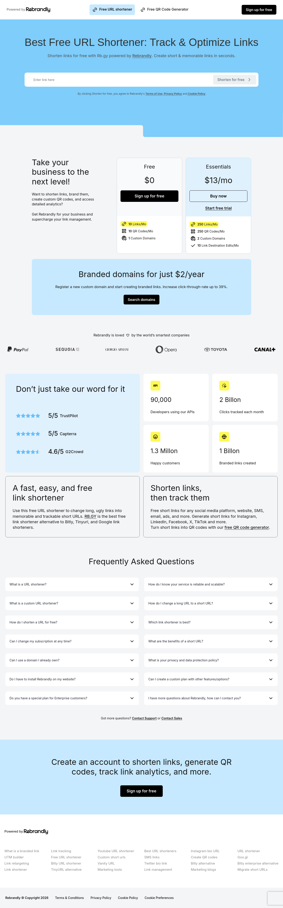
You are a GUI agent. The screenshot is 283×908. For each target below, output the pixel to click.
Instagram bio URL (205, 851)
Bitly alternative (203, 863)
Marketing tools (110, 869)
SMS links (151, 857)
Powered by (23, 10)
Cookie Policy (196, 93)
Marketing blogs (203, 869)
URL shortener (248, 851)
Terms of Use (154, 93)
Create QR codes (204, 857)
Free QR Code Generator (164, 9)
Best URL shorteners (160, 851)
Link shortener (15, 869)
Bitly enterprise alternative (258, 863)
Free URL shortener (112, 9)
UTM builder (14, 857)
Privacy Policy (172, 93)
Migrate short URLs (252, 869)
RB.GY (90, 516)
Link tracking (61, 851)
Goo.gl (242, 857)
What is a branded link (21, 851)
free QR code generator (247, 527)
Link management (158, 869)
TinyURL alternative (66, 869)
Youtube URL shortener (116, 851)
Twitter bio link (155, 863)
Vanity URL (106, 863)
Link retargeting (16, 863)
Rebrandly (142, 55)
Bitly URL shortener (66, 863)
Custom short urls (112, 857)
